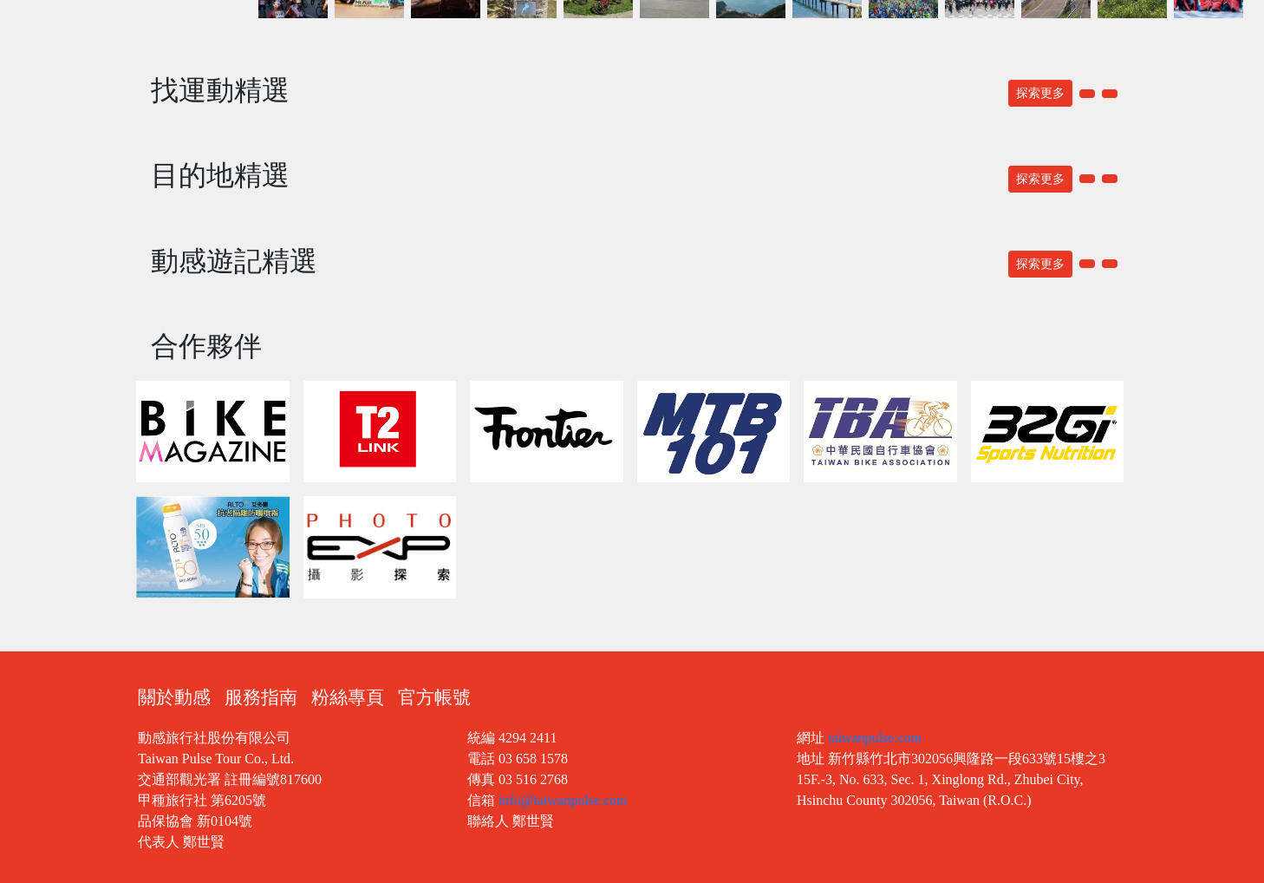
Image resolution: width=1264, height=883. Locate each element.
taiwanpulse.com (875, 737)
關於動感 (174, 697)
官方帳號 (434, 697)
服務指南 (261, 697)
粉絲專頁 (347, 697)
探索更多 (1040, 93)
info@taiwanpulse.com (562, 800)
